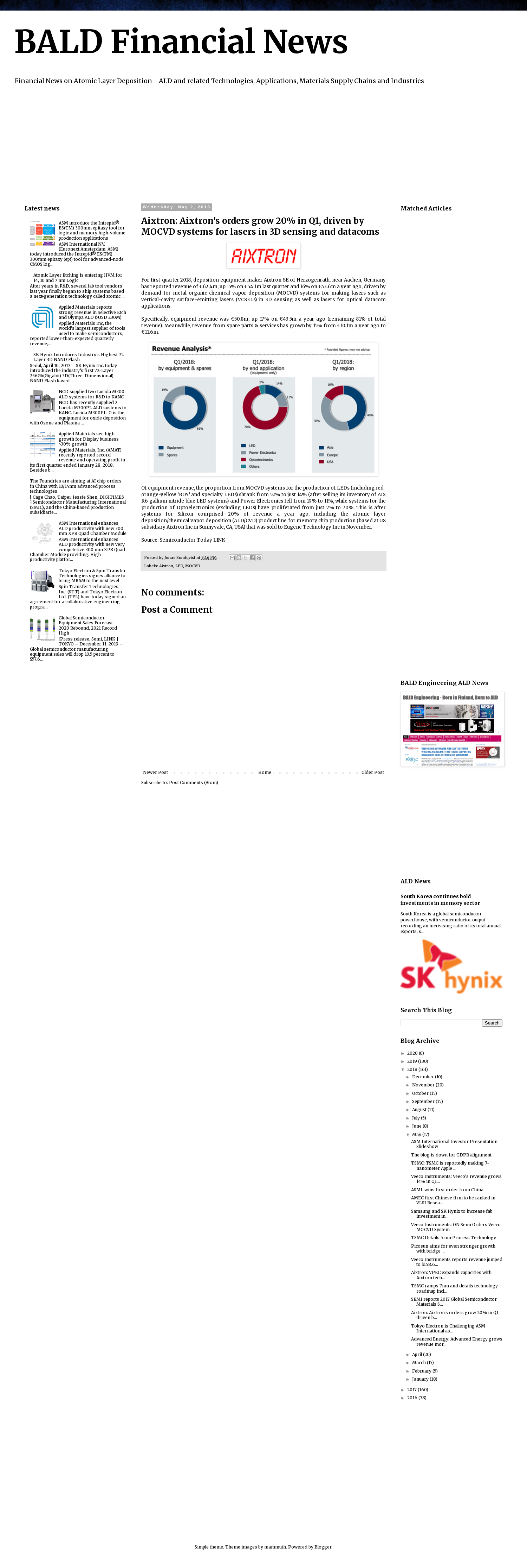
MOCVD (192, 565)
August (420, 1109)
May (417, 1134)
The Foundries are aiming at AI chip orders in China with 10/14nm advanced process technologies (76, 486)
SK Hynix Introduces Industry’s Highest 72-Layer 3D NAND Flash (79, 357)
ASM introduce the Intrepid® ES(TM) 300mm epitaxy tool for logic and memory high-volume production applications (92, 230)
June (417, 1126)
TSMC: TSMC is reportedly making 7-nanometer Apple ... (450, 1165)
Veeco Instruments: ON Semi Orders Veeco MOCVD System (456, 1227)
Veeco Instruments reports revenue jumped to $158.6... (456, 1262)
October (421, 1093)
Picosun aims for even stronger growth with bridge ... (453, 1248)
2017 (412, 1389)
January (421, 1379)
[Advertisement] (235, 143)
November (424, 1084)
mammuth (275, 1547)
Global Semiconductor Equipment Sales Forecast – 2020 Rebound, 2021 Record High (88, 625)
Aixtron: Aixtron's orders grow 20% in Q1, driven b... (455, 1315)
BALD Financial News (181, 42)
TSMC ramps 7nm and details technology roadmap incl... (454, 1288)
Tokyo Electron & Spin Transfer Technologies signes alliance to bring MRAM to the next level (92, 576)
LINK (219, 540)
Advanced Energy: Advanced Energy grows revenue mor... (456, 1341)
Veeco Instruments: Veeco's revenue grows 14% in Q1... (456, 1179)
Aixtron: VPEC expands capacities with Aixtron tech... (451, 1275)
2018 (412, 1069)
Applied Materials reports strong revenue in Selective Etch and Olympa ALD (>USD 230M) (92, 312)
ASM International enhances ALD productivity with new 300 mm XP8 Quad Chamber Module (92, 528)
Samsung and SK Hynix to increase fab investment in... (452, 1214)
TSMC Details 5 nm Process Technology (453, 1237)
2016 (412, 1397)
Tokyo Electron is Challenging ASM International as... (448, 1328)
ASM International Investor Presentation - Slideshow (456, 1144)
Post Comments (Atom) (193, 782)
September (424, 1101)
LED (179, 565)
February (422, 1371)
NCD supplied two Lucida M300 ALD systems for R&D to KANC (91, 394)
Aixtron (166, 565)
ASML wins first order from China (447, 1189)
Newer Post (155, 772)
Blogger (322, 1547)
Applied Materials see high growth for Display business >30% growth (89, 439)
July (416, 1118)
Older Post (373, 772)
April (417, 1354)
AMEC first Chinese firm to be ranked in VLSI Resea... (453, 1200)
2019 (412, 1061)
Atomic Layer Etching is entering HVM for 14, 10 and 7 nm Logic (77, 277)
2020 (413, 1053)
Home (264, 772)
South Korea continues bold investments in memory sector (440, 900)
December (423, 1076)
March (419, 1362)
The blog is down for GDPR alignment (451, 1155)
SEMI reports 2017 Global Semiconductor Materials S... (454, 1302)
